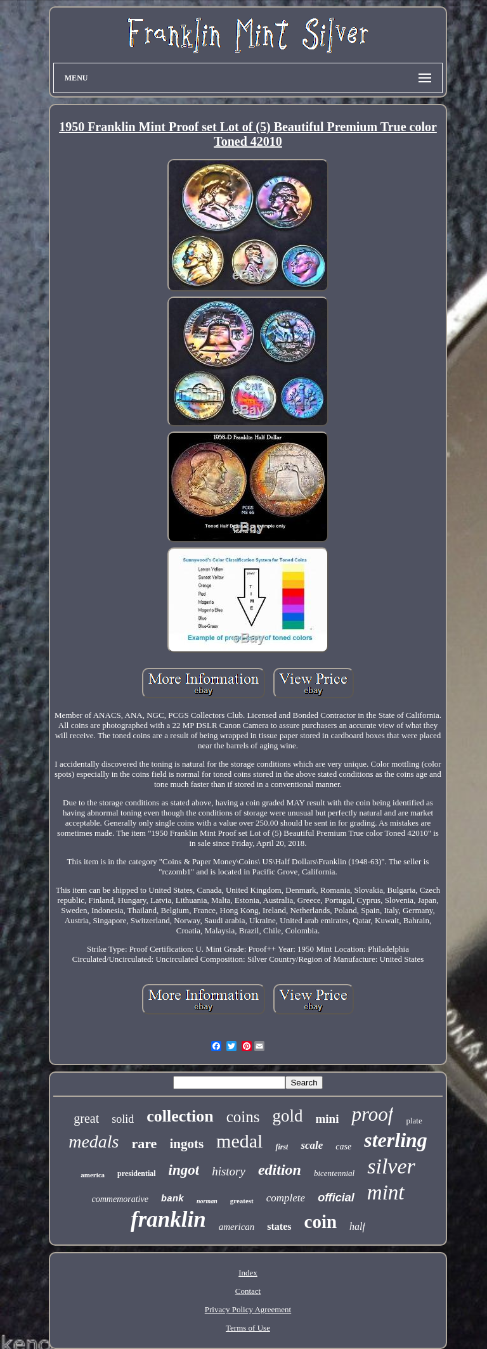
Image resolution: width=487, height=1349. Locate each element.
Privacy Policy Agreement (248, 1309)
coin (320, 1222)
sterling (395, 1139)
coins (243, 1116)
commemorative (119, 1199)
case (343, 1146)
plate (414, 1120)
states (279, 1226)
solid (123, 1119)
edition (279, 1169)
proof (372, 1114)
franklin (168, 1219)
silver (391, 1166)
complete (285, 1198)
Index (247, 1272)
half (357, 1226)
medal (239, 1140)
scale (312, 1145)
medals (93, 1141)
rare (144, 1143)
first (281, 1146)
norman (207, 1201)
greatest (242, 1201)
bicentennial (334, 1173)
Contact (248, 1291)
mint (386, 1192)
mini (327, 1118)
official (336, 1197)
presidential (136, 1173)
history (228, 1171)
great (86, 1118)
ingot (184, 1170)
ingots (186, 1143)
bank (172, 1199)
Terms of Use (248, 1328)
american (237, 1227)
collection (179, 1116)
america (93, 1175)
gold (287, 1115)
